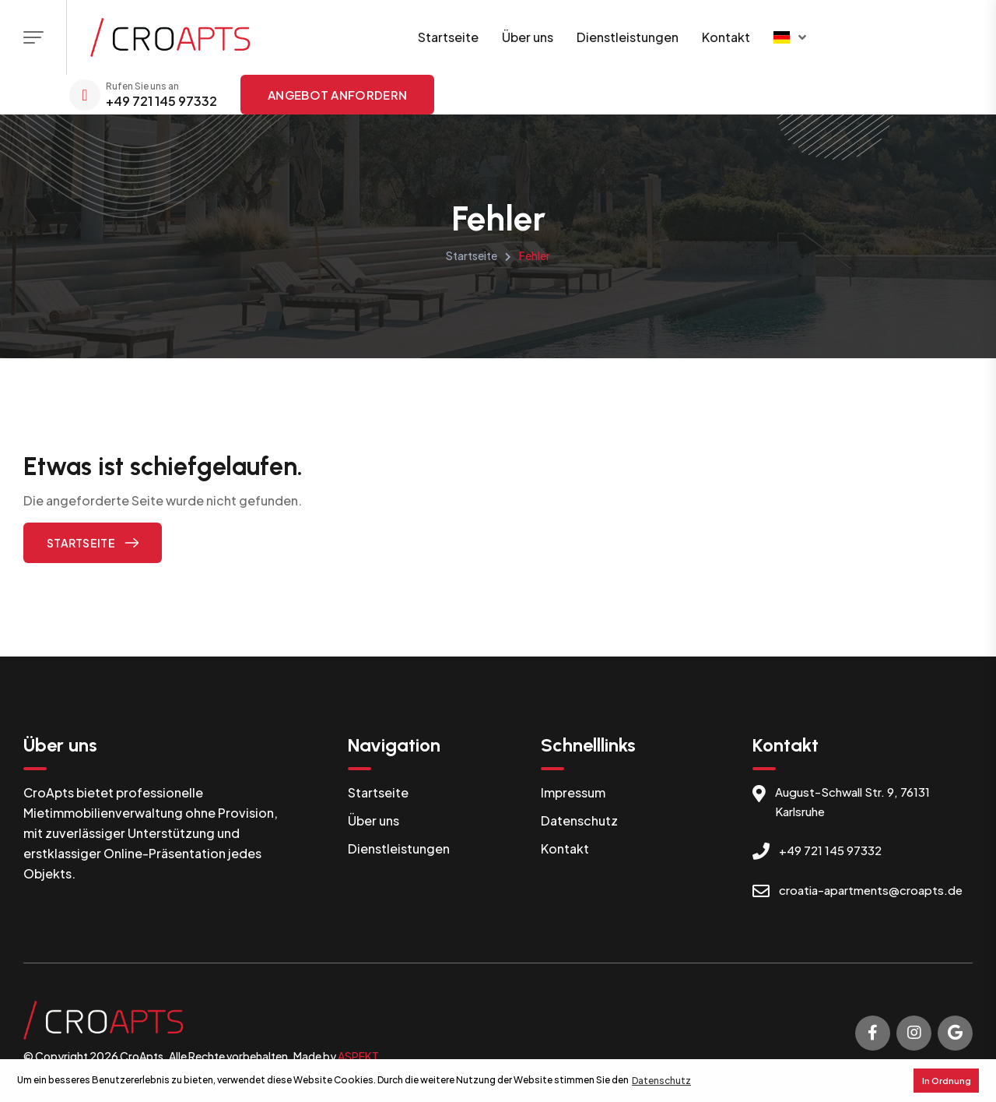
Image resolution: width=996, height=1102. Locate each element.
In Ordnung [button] (946, 1081)
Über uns (527, 37)
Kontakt (726, 37)
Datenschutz (579, 820)
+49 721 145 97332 (161, 101)
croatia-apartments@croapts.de (871, 889)
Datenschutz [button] (661, 1080)
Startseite (448, 37)
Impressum (573, 792)
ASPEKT (358, 1056)
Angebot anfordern (337, 94)
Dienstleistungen (628, 37)
